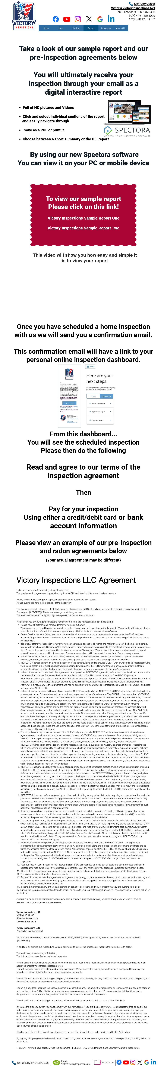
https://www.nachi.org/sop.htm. (36, 678)
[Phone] (130, 3)
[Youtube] (67, 19)
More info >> (108, 1062)
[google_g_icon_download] (100, 19)
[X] (89, 19)
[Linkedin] (111, 19)
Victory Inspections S (67, 228)
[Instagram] (78, 19)
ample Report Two (102, 228)
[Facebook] (56, 19)
